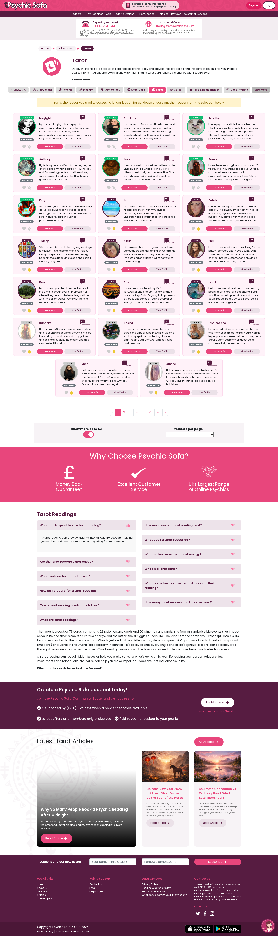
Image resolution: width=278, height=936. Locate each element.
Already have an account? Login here (217, 711)
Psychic (65, 90)
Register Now (217, 702)
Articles (164, 13)
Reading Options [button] (124, 13)
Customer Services (195, 13)
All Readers (66, 48)
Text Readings (94, 13)
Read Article (56, 838)
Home (45, 48)
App (108, 13)
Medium (86, 90)
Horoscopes (44, 898)
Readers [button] (76, 13)
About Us (42, 887)
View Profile (77, 146)
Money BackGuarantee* (69, 487)
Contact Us (95, 884)
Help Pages (96, 891)
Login (269, 5)
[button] (86, 525)
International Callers (68, 931)
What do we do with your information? (164, 894)
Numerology (110, 90)
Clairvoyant (42, 90)
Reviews (176, 13)
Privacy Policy (150, 884)
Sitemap (87, 931)
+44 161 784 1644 (104, 26)
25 (150, 412)
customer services (204, 896)
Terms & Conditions (153, 891)
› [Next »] (165, 412)
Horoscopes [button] (147, 13)
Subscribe (217, 862)
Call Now (50, 146)
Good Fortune (237, 90)
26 (158, 412)
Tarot (157, 90)
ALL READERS (18, 89)
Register (254, 5)
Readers (42, 891)
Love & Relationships (204, 90)
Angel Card (136, 90)
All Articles (209, 742)
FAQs (92, 887)
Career (176, 90)
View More (260, 89)
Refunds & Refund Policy (156, 887)
